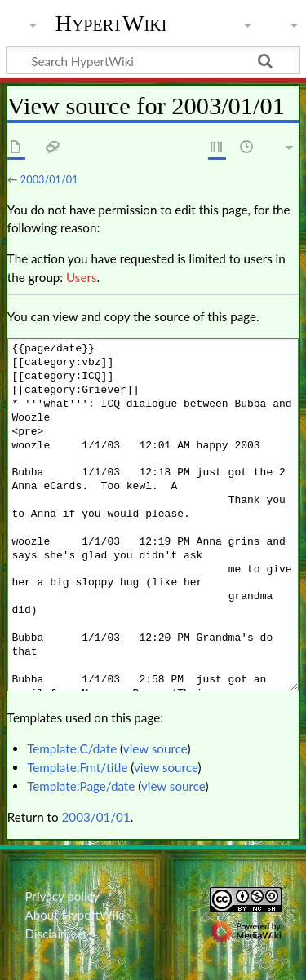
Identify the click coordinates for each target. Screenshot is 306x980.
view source (155, 748)
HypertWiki (111, 23)
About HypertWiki (74, 914)
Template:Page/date (81, 786)
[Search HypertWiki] (153, 60)
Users (81, 277)
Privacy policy (61, 896)
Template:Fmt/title (77, 767)
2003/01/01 (49, 179)
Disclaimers (55, 933)
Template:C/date (72, 748)
